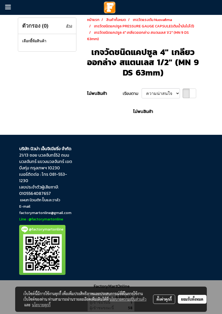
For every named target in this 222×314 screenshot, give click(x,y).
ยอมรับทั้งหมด (192, 299)
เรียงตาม (132, 93)
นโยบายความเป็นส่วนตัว (127, 299)
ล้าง (69, 26)
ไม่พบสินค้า (97, 93)
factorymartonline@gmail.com (45, 213)
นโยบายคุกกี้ (41, 304)
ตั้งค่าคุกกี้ (164, 299)
